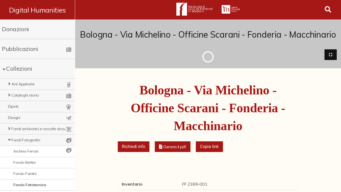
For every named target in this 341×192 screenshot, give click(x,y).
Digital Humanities (37, 10)
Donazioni (15, 29)
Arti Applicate (23, 84)
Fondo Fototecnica (29, 184)
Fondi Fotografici (25, 140)
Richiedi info (133, 146)
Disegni (14, 117)
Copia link (209, 146)
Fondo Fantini (24, 173)
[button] (172, 147)
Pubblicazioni (20, 49)
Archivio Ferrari (25, 151)
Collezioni (19, 68)
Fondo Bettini (24, 162)
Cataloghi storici (25, 95)
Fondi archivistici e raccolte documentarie (39, 128)
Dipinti (13, 106)
